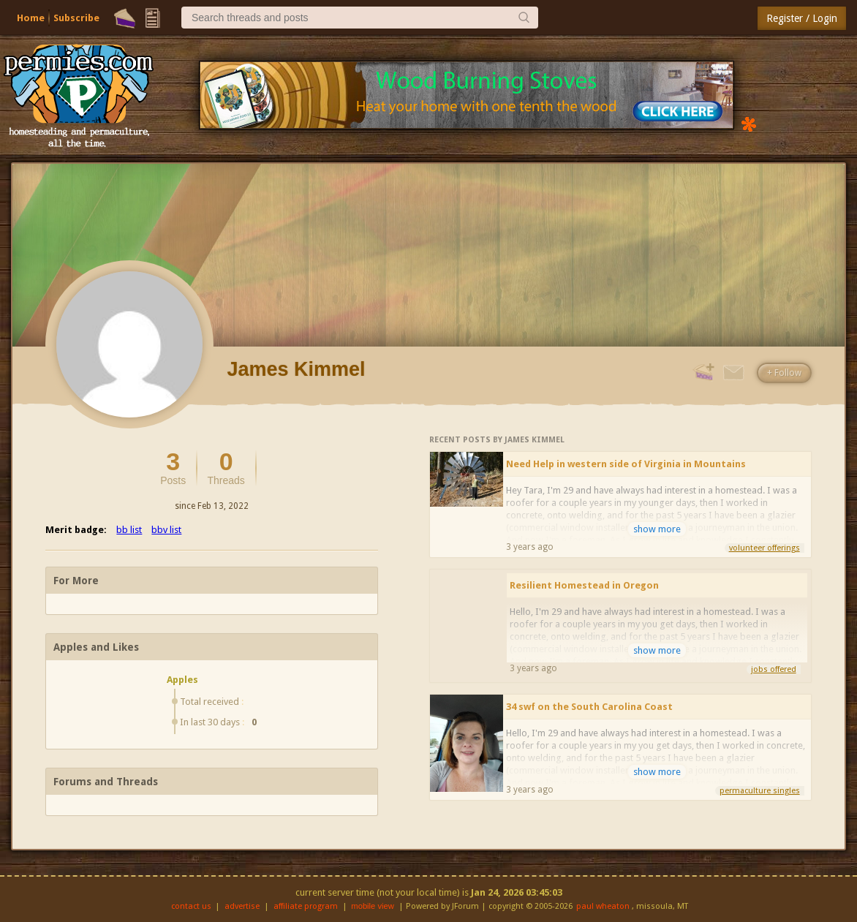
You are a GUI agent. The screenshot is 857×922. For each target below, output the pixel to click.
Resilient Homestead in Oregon (584, 585)
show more (657, 529)
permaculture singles (760, 791)
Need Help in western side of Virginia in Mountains (626, 463)
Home (31, 17)
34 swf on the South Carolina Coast (589, 706)
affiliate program (305, 906)
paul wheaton (603, 906)
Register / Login (801, 18)
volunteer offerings (764, 548)
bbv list (166, 529)
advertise (242, 906)
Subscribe (76, 17)
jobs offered (773, 669)
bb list (129, 529)
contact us (191, 906)
